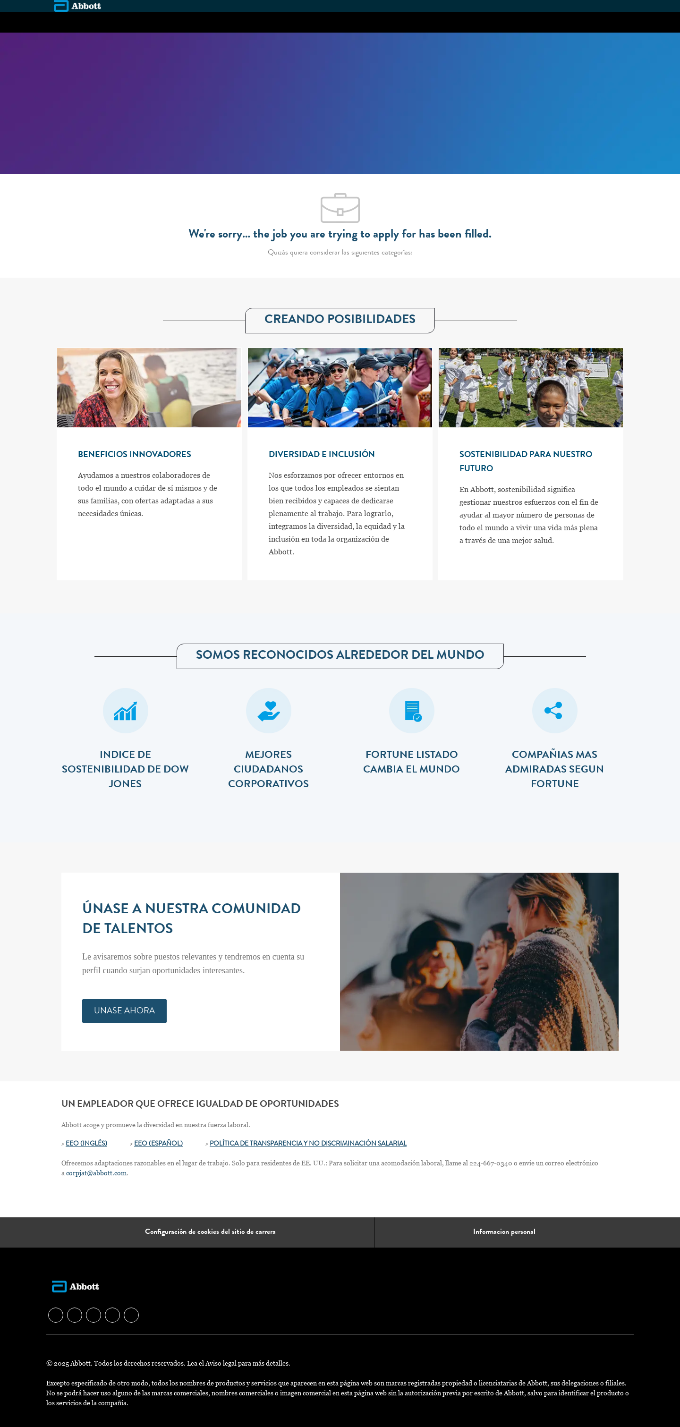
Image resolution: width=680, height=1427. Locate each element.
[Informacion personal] (504, 1232)
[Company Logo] (77, 5)
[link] (124, 1011)
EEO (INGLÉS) (86, 1144)
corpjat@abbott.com (96, 1173)
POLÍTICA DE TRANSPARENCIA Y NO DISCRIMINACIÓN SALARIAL (308, 1144)
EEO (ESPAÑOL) (158, 1144)
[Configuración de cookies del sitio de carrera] (210, 1232)
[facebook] (55, 1315)
